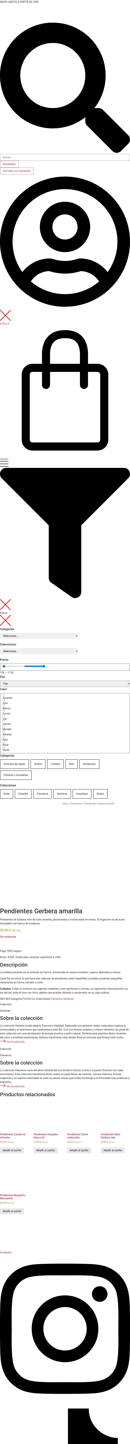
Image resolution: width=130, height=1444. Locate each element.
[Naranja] (4, 732)
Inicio (65, 803)
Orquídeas (82, 793)
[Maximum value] (34, 666)
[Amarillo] (4, 695)
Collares (55, 764)
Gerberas (62, 793)
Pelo (71, 764)
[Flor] (65, 684)
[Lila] (4, 716)
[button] (65, 541)
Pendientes (89, 764)
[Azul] (4, 700)
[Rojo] (4, 737)
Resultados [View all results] (9, 164)
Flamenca (42, 793)
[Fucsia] (4, 711)
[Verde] (4, 747)
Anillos (38, 764)
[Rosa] (4, 742)
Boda (7, 793)
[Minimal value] (13, 666)
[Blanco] (4, 706)
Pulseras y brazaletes (16, 775)
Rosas (100, 793)
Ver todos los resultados (17, 171)
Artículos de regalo (14, 764)
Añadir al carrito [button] (12, 1150)
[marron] (4, 721)
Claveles (23, 793)
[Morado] (4, 726)
